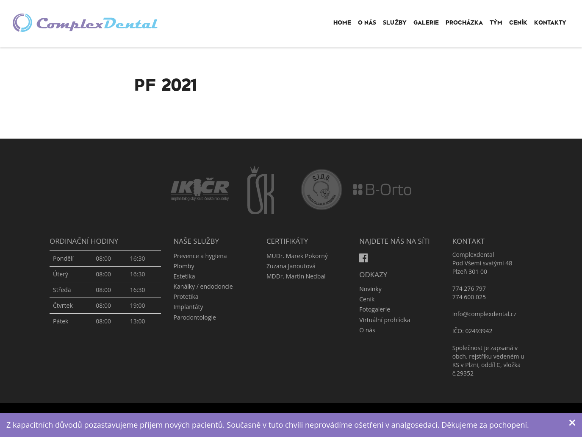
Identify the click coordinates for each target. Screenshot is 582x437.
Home (342, 22)
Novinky (370, 289)
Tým (496, 22)
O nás (367, 22)
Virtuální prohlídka (384, 320)
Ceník (518, 22)
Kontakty (550, 22)
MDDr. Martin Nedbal (296, 276)
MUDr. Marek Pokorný (297, 256)
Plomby (184, 266)
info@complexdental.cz (484, 314)
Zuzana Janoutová (291, 266)
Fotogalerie (374, 309)
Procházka (464, 22)
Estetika (184, 276)
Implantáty (188, 307)
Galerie (426, 22)
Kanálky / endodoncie (203, 286)
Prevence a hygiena (200, 256)
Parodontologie (195, 317)
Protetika (186, 296)
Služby (395, 22)
